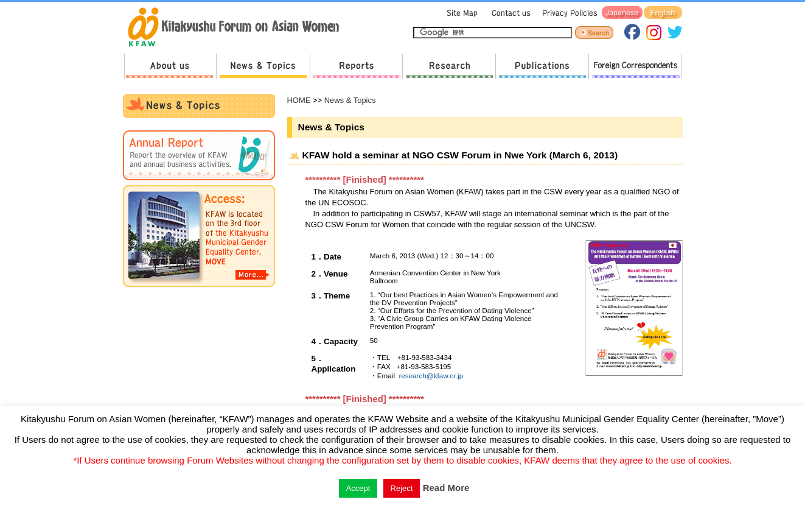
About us (170, 66)
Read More (446, 487)
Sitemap (461, 13)
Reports (356, 66)
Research (448, 66)
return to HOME (238, 28)
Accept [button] (358, 488)
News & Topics (263, 66)
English (663, 13)
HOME (299, 100)
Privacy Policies (567, 13)
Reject (402, 488)
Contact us (508, 13)
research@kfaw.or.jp (431, 376)
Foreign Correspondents (635, 66)
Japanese (622, 13)
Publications (541, 66)
